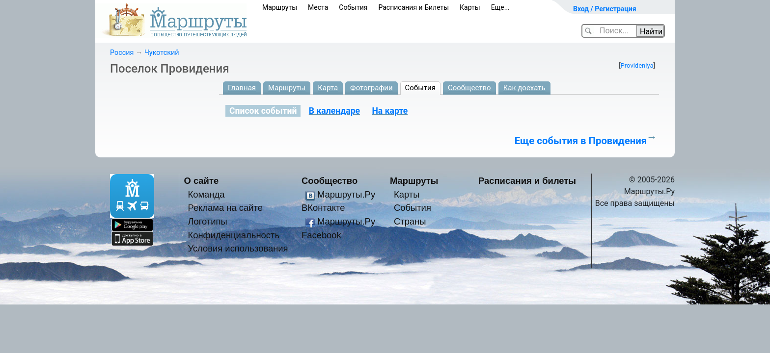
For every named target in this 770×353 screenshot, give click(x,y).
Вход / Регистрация (604, 9)
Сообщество (469, 87)
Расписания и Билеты (413, 7)
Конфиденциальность (233, 235)
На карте (390, 111)
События (353, 7)
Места (318, 7)
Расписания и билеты (527, 181)
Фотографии (371, 87)
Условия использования (238, 248)
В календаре (334, 111)
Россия (122, 53)
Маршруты (279, 7)
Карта (328, 87)
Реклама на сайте (225, 207)
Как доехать (524, 87)
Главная (242, 87)
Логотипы (207, 221)
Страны (410, 221)
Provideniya (637, 65)
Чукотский (161, 53)
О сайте (201, 181)
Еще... (500, 7)
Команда (206, 194)
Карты (470, 7)
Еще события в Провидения (581, 141)
